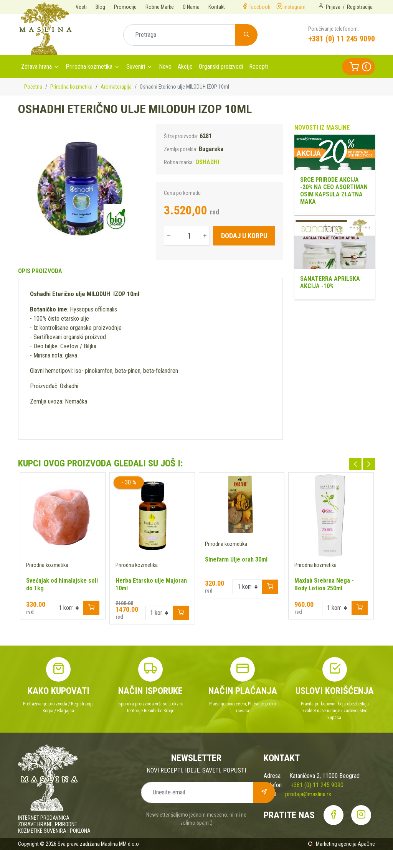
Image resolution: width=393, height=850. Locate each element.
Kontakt (216, 7)
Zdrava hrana (36, 66)
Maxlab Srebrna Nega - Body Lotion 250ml (324, 584)
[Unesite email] (197, 792)
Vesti (81, 7)
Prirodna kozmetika (89, 66)
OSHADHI (207, 162)
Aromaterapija (116, 87)
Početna (33, 87)
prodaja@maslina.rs (308, 794)
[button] (358, 66)
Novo (165, 66)
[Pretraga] (179, 35)
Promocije (125, 7)
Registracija (360, 7)
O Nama (191, 7)
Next (369, 464)
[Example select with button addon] (69, 608)
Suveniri (135, 66)
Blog (100, 7)
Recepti (258, 66)
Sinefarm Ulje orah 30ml (236, 559)
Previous (355, 464)
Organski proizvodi (221, 66)
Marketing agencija (336, 844)
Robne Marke (159, 7)
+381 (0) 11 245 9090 (341, 38)
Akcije (185, 66)
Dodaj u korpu (244, 236)
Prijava (333, 7)
